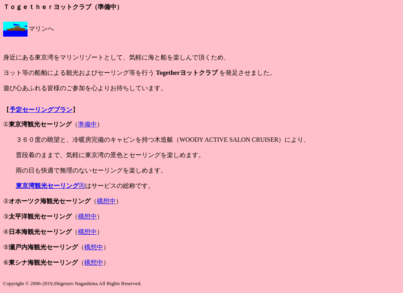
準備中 (87, 124)
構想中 (106, 201)
